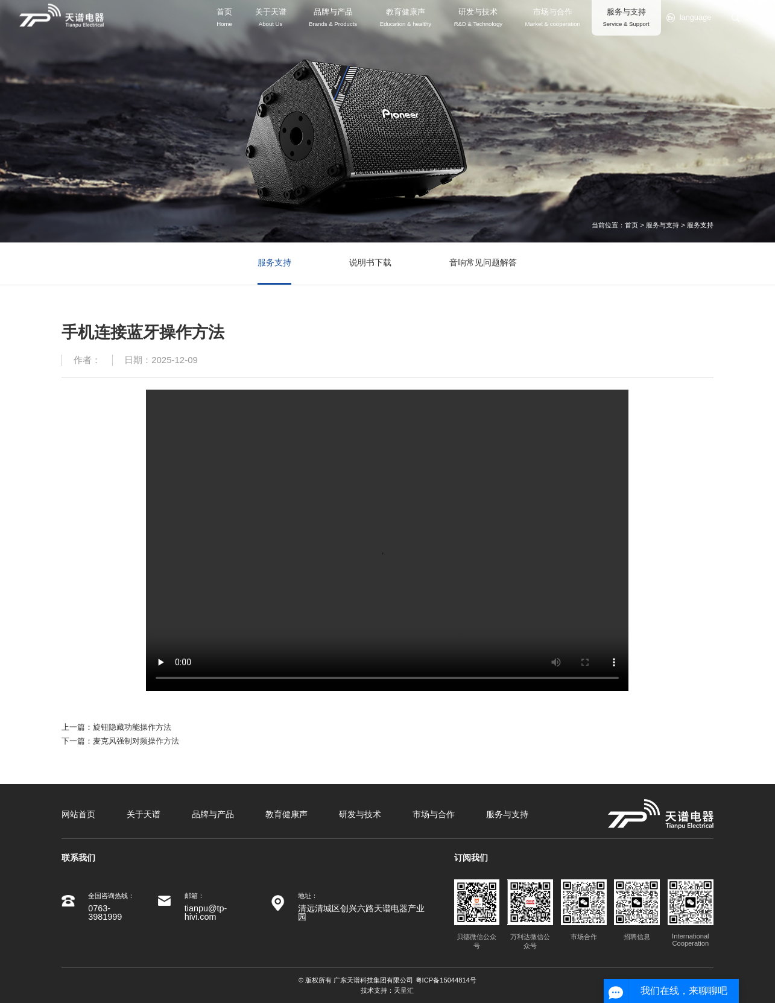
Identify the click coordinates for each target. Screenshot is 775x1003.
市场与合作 (434, 814)
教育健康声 (286, 814)
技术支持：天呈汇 (387, 990)
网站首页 (78, 814)
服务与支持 (662, 225)
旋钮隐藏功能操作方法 (132, 727)
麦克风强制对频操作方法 (136, 740)
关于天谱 (143, 814)
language (688, 17)
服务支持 (700, 225)
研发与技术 (360, 814)
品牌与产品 (213, 814)
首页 (631, 225)
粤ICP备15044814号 (446, 980)
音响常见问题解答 (483, 262)
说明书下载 (370, 262)
